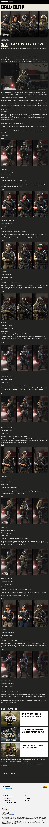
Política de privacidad (6, 810)
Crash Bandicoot (7, 800)
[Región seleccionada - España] (45, 787)
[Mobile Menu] (43, 2)
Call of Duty (6, 795)
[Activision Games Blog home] (7, 787)
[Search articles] (47, 1)
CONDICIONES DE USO (6, 809)
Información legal (5, 807)
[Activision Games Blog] (7, 2)
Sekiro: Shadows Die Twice (9, 802)
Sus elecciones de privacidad (7, 814)
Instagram (27, 799)
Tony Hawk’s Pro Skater (9, 797)
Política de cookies (5, 812)
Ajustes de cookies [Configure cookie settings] (5, 813)
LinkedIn (26, 800)
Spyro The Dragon (7, 799)
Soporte (3, 808)
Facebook (26, 795)
